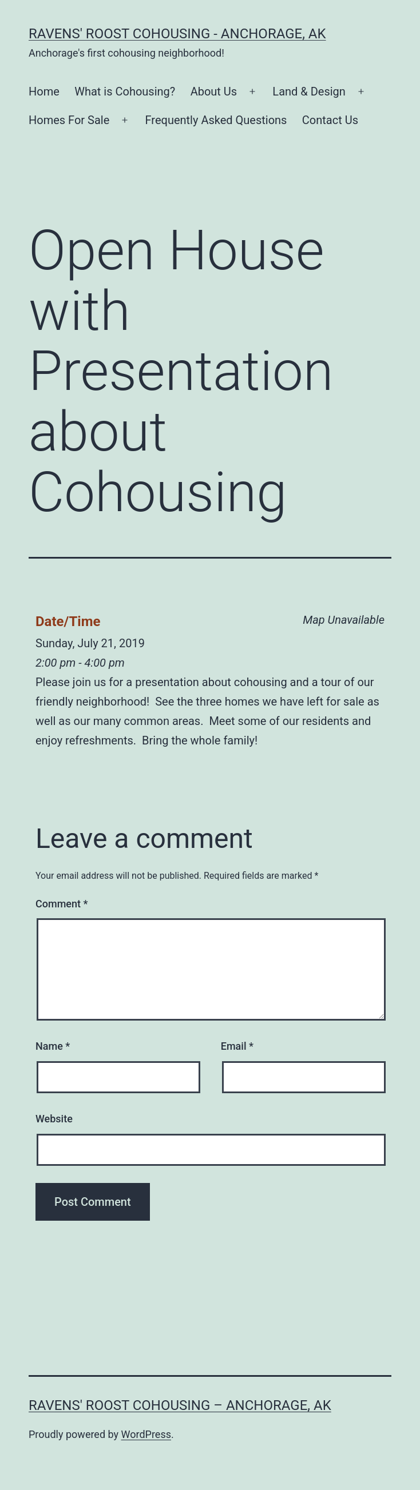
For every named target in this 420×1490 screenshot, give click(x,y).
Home (44, 91)
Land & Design (309, 91)
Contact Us (330, 120)
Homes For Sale (69, 120)
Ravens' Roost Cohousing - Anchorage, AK (177, 34)
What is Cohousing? (124, 91)
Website (54, 1119)
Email (237, 1046)
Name (52, 1046)
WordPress (146, 1434)
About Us (214, 91)
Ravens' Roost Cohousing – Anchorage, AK (180, 1405)
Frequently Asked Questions (216, 120)
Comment (61, 904)
